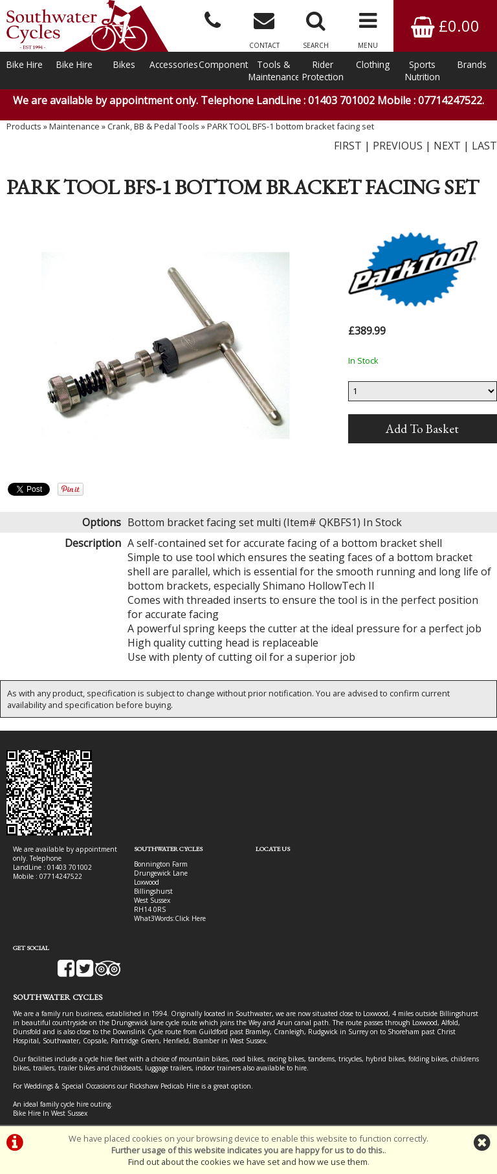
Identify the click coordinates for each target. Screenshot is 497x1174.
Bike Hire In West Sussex (50, 1078)
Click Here (190, 918)
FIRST (348, 145)
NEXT (447, 145)
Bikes (124, 64)
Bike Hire (24, 64)
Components (223, 64)
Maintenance (74, 126)
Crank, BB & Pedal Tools (153, 126)
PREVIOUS (398, 145)
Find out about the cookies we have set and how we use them (248, 1162)
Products (23, 126)
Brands (472, 64)
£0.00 (445, 25)
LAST (484, 145)
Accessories (173, 64)
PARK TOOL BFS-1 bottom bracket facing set (290, 126)
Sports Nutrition (422, 70)
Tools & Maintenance (273, 70)
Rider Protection (323, 70)
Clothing (373, 64)
